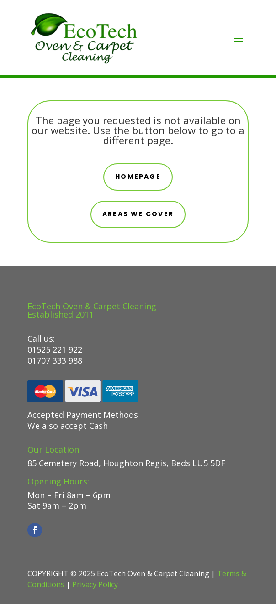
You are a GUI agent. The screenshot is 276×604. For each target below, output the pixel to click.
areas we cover (138, 214)
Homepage (138, 176)
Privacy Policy (95, 584)
